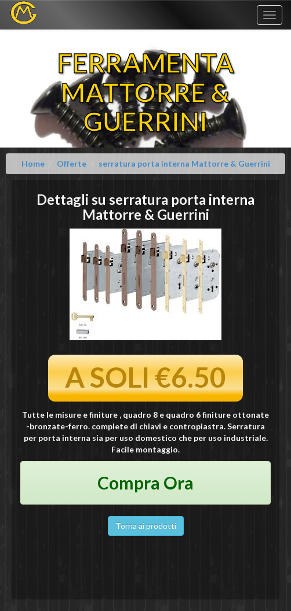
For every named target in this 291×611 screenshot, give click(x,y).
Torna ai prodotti (145, 526)
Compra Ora (145, 482)
